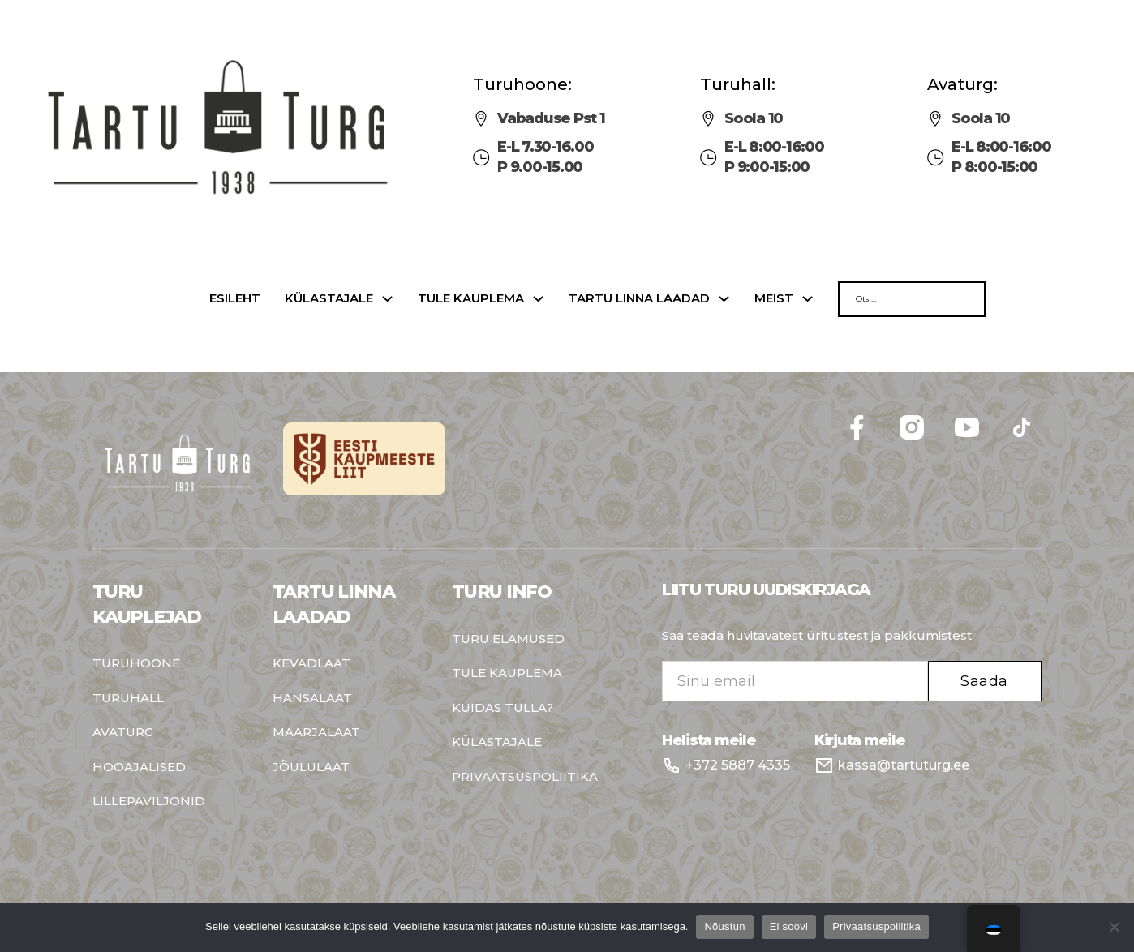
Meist (773, 299)
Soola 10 (753, 118)
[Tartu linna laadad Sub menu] (724, 299)
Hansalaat (312, 698)
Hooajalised (139, 767)
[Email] (795, 681)
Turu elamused (508, 639)
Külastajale (329, 299)
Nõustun (724, 926)
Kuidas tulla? (502, 708)
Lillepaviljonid (148, 801)
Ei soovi (789, 926)
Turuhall (128, 698)
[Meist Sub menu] (807, 299)
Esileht (234, 299)
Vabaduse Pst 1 (551, 118)
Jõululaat (311, 767)
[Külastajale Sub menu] (387, 299)
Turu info (502, 592)
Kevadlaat (311, 664)
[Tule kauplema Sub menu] (538, 299)
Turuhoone (136, 664)
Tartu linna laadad (639, 299)
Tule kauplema (471, 299)
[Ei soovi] (1114, 927)
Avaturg (122, 733)
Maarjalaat (316, 733)
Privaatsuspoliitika (525, 777)
